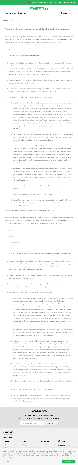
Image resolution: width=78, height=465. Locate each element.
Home (5, 20)
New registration (62, 2)
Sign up (51, 423)
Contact (44, 445)
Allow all (68, 461)
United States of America (39, 2)
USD (51, 2)
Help (24, 445)
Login (73, 2)
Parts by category (10, 445)
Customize (7, 461)
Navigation (9, 13)
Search (21, 13)
